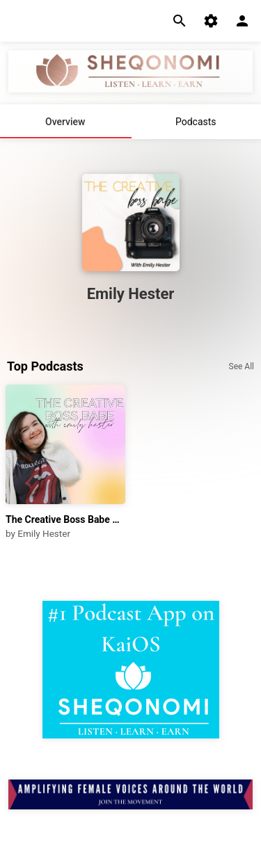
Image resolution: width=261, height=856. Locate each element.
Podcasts (195, 121)
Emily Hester (43, 533)
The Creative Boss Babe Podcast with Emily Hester (65, 519)
